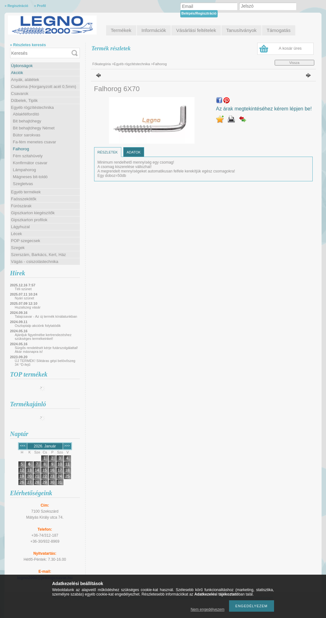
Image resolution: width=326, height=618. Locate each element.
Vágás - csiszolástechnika (35, 261)
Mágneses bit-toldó (30, 176)
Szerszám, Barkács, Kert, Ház (38, 254)
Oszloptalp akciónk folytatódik (38, 326)
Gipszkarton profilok (29, 219)
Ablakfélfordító (26, 114)
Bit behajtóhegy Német (34, 128)
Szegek (18, 247)
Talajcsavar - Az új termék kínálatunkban (46, 316)
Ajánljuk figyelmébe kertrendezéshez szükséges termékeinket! (43, 336)
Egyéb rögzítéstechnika (32, 107)
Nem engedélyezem (208, 609)
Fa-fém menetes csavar (34, 142)
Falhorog (21, 149)
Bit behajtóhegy (27, 121)
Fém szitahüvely (28, 155)
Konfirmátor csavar (30, 162)
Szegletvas (23, 183)
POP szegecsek (25, 240)
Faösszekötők (23, 199)
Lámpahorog (24, 169)
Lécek (16, 233)
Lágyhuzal (20, 226)
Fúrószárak (21, 205)
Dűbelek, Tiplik (24, 100)
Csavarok (20, 93)
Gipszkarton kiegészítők (33, 212)
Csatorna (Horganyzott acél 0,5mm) (43, 86)
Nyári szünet (24, 298)
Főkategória (102, 64)
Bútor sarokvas (27, 135)
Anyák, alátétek (25, 79)
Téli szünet (23, 289)
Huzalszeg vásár (28, 307)
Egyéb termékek (26, 192)
